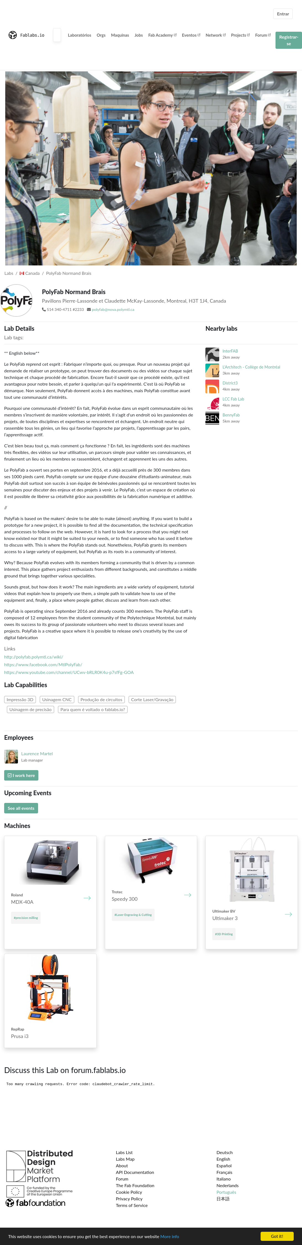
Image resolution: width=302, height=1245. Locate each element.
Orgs (101, 35)
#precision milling (26, 917)
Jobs (138, 35)
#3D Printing (224, 934)
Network (216, 35)
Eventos (191, 35)
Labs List (124, 1152)
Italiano (223, 1178)
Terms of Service (132, 1205)
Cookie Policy (129, 1192)
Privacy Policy (129, 1198)
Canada (30, 273)
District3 (230, 383)
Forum (263, 35)
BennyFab (231, 415)
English (223, 1158)
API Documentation (135, 1172)
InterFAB (230, 351)
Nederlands (227, 1185)
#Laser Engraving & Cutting (133, 914)
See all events (21, 808)
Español (224, 1165)
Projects (240, 35)
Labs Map (125, 1158)
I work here (21, 775)
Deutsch (224, 1152)
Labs (8, 273)
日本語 (223, 1198)
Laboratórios (79, 35)
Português (226, 1192)
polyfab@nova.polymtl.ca (113, 309)
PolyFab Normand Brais (68, 273)
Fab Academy (162, 35)
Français (224, 1172)
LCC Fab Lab (233, 399)
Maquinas (120, 35)
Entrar (283, 13)
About (122, 1165)
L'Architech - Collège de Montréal (251, 367)
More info (169, 1236)
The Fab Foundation (135, 1185)
